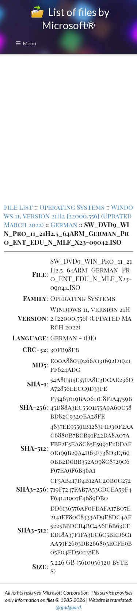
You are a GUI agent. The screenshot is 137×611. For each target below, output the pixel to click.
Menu (26, 43)
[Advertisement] (68, 127)
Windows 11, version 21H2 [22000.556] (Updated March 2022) (68, 216)
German (63, 224)
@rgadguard (68, 607)
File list (18, 207)
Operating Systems (71, 207)
